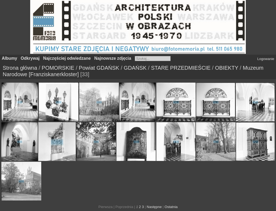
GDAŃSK (135, 68)
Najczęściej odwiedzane (67, 58)
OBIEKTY (226, 68)
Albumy (9, 58)
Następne (154, 207)
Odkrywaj (30, 58)
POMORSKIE (58, 68)
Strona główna (20, 68)
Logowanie (265, 59)
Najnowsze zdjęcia (112, 58)
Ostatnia (171, 207)
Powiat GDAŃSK (99, 68)
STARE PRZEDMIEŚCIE (181, 68)
